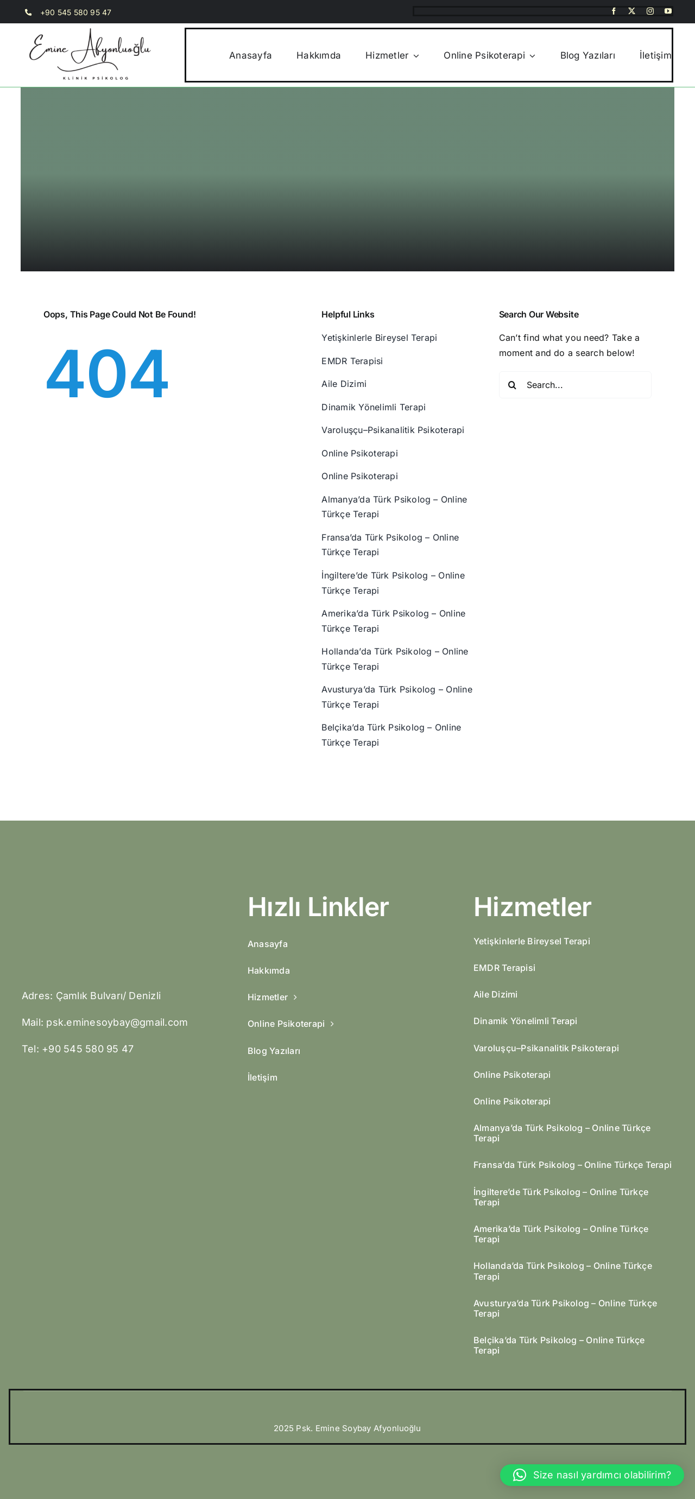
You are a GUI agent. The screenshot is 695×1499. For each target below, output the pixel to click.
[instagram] (650, 11)
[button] (592, 1475)
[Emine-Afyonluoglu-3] (103, 895)
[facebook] (613, 11)
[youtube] (668, 11)
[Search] (512, 384)
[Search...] (575, 384)
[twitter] (631, 11)
